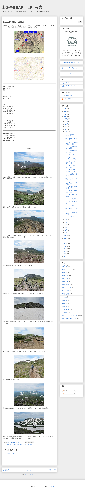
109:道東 (64, 300)
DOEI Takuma (67, 95)
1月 (66, 232)
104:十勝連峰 (65, 284)
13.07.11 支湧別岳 (70, 205)
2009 (65, 243)
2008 (65, 246)
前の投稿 (52, 470)
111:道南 (64, 306)
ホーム (29, 470)
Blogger (53, 486)
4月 (66, 225)
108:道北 (64, 297)
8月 (66, 129)
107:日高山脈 (65, 294)
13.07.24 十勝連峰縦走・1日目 (71, 151)
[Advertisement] (29, 461)
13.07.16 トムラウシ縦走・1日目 (71, 183)
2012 (65, 236)
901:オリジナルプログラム (27, 445)
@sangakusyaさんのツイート (70, 62)
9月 (66, 126)
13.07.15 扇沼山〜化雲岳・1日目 (71, 191)
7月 (66, 132)
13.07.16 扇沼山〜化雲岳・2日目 (71, 187)
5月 (66, 222)
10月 (66, 124)
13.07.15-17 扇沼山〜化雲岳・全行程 (71, 170)
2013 (65, 116)
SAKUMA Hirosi (68, 99)
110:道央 (64, 303)
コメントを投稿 (9, 453)
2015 (65, 111)
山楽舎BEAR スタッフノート (70, 86)
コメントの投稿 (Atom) (31, 474)
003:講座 (64, 272)
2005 (65, 254)
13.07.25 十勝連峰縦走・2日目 (71, 147)
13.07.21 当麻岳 (69, 155)
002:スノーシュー (67, 269)
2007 (65, 248)
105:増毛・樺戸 (66, 287)
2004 (65, 256)
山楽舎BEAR (65, 83)
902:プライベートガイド (69, 318)
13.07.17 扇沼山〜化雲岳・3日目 (71, 174)
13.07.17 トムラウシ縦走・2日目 (71, 178)
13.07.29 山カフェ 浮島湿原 (71, 134)
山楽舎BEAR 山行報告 (22, 7)
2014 (65, 114)
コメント (66, 393)
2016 (65, 109)
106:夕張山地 (65, 291)
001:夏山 (9, 445)
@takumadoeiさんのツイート (70, 74)
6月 (66, 219)
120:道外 (64, 312)
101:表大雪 (16, 445)
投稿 (65, 390)
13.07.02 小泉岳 (69, 216)
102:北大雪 (65, 278)
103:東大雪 (65, 281)
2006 (65, 251)
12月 (66, 119)
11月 (66, 121)
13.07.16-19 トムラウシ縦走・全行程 (71, 158)
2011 (65, 238)
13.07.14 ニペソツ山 (71, 199)
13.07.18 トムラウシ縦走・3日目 (71, 166)
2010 (65, 241)
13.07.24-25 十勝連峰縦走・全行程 (71, 143)
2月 (66, 230)
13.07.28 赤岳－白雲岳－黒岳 (71, 139)
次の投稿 (6, 470)
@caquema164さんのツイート (71, 68)
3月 (66, 227)
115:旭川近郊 (65, 309)
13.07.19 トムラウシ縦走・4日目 (71, 162)
